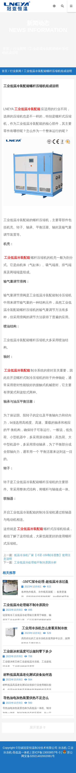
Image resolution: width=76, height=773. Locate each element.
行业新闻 (19, 48)
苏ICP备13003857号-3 (46, 752)
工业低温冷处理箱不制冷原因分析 (35, 562)
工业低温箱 (52, 93)
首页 (6, 48)
